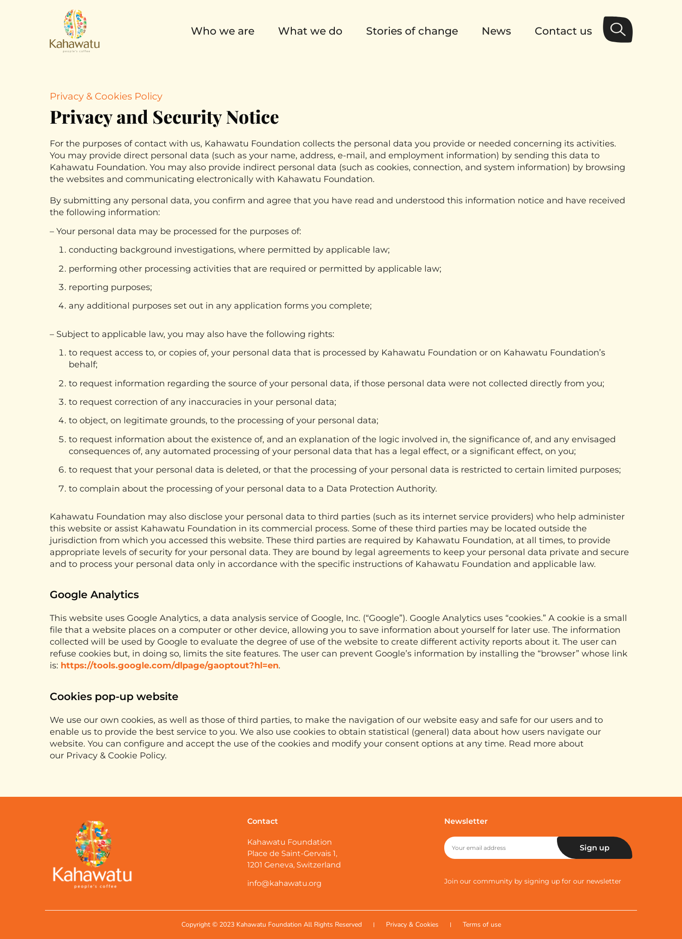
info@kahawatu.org (284, 883)
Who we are (222, 31)
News (496, 31)
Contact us (563, 31)
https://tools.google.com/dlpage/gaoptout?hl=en (169, 665)
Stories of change (412, 31)
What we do (310, 31)
